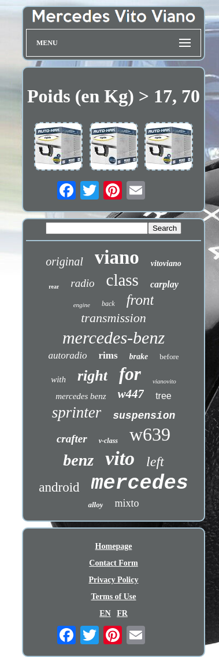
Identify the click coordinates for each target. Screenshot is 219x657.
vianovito (164, 381)
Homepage (113, 546)
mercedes (139, 483)
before (169, 356)
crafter (72, 439)
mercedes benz (80, 396)
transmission (113, 318)
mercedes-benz (113, 337)
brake (139, 356)
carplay (164, 284)
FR (122, 613)
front (140, 300)
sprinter (77, 412)
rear (54, 286)
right (92, 375)
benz (78, 460)
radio (82, 283)
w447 (131, 394)
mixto (126, 503)
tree (163, 396)
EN (104, 613)
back (108, 304)
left (155, 461)
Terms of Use (113, 596)
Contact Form (113, 563)
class (122, 280)
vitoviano (166, 263)
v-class (108, 441)
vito (120, 458)
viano (117, 257)
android (59, 487)
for (130, 374)
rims (108, 355)
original (64, 261)
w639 (149, 434)
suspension (144, 416)
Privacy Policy (114, 579)
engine (81, 304)
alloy (95, 504)
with (58, 379)
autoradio (68, 355)
